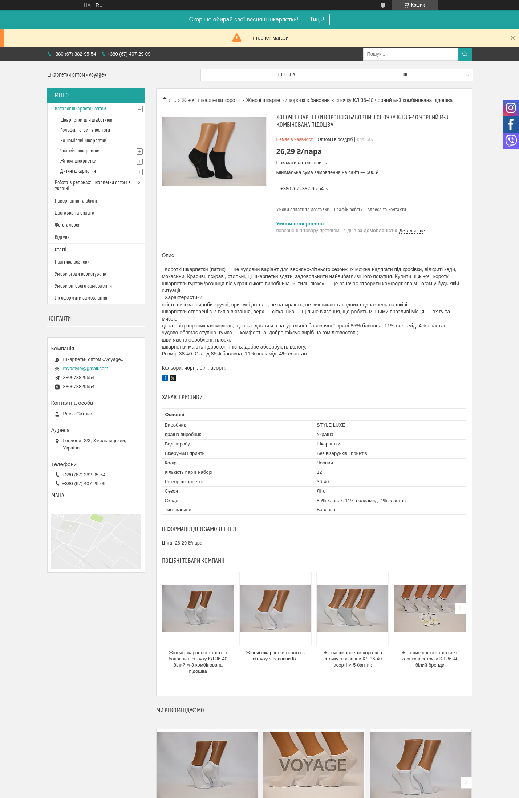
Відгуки (62, 237)
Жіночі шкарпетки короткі (211, 100)
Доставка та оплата (74, 213)
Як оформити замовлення (81, 298)
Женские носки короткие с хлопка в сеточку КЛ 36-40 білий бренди (430, 659)
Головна (286, 75)
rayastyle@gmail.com (85, 368)
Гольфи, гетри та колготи (85, 130)
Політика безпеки (72, 262)
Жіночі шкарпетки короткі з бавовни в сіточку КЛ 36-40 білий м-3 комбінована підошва (198, 662)
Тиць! (316, 19)
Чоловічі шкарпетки (80, 151)
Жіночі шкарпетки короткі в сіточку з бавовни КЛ (275, 655)
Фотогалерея (67, 225)
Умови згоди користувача (80, 274)
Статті (60, 250)
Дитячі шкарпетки (78, 171)
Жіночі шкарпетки (78, 161)
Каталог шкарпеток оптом (80, 109)
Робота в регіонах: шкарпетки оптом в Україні (93, 186)
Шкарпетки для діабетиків (86, 120)
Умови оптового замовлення (83, 286)
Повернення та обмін (76, 201)
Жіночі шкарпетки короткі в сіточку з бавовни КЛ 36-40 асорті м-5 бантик (352, 659)
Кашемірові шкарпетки (83, 141)
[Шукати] (465, 54)
